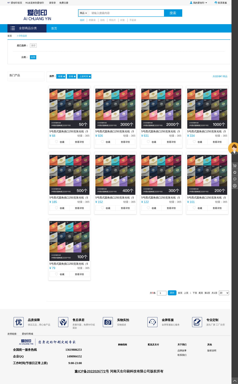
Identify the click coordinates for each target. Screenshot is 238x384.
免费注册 (63, 2)
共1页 (214, 293)
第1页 (207, 293)
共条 (153, 293)
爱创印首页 (15, 2)
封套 (122, 20)
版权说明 (211, 350)
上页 (186, 293)
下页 (195, 293)
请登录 (52, 2)
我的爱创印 (198, 2)
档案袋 (92, 20)
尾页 (201, 293)
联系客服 (220, 2)
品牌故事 (182, 350)
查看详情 (79, 142)
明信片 (112, 20)
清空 (33, 45)
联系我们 (182, 355)
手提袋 (132, 20)
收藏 (59, 141)
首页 (54, 28)
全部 (33, 57)
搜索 (173, 13)
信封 (82, 20)
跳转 (172, 292)
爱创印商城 (27, 334)
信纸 (102, 20)
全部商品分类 (28, 28)
